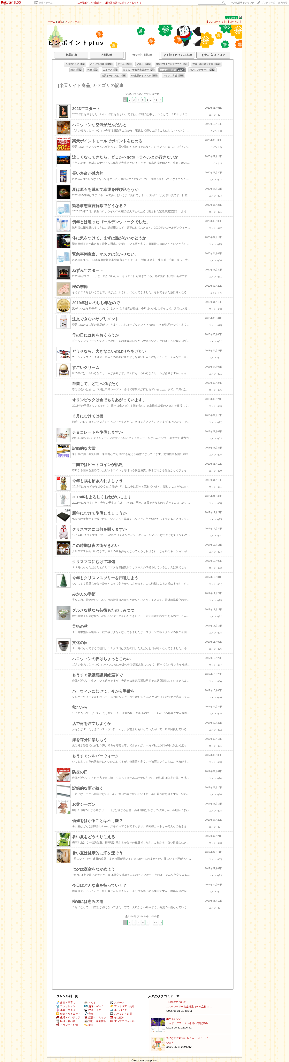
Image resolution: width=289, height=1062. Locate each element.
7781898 (231, 17)
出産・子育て (65, 1002)
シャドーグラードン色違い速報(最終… (188, 1023)
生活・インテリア (68, 1017)
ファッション (65, 1006)
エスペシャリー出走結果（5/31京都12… (189, 1006)
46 (155, 99)
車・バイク (118, 1010)
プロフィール (72, 21)
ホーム (51, 21)
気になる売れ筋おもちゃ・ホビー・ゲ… (189, 1038)
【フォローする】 (216, 21)
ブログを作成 (268, 2)
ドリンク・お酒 (67, 1024)
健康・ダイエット (68, 1013)
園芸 (89, 1024)
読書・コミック (95, 1017)
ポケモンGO (173, 1018)
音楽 (89, 1013)
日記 (60, 21)
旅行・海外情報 (95, 1021)
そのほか (117, 1017)
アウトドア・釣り (122, 1006)
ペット (90, 1002)
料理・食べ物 (65, 1021)
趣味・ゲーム (46, 2)
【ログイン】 (234, 21)
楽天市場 (282, 2)
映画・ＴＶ (92, 1010)
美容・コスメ (65, 1010)
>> (242, 2)
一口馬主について (176, 1002)
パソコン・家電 (121, 1013)
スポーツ (117, 1002)
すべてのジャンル (122, 1021)
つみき (170, 1042)
